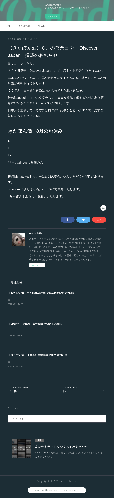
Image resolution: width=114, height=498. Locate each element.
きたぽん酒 (24, 26)
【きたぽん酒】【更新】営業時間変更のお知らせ (37, 355)
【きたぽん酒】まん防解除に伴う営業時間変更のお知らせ (43, 293)
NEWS (41, 26)
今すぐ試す (53, 16)
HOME (7, 26)
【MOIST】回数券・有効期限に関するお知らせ (36, 324)
